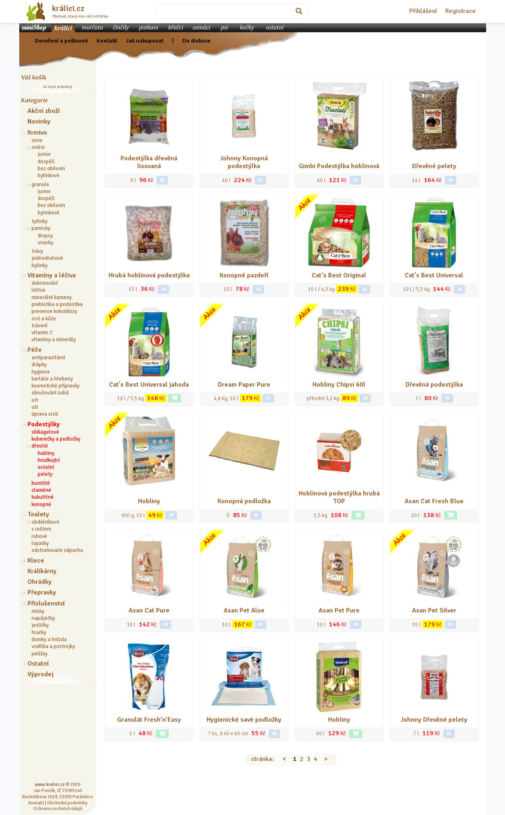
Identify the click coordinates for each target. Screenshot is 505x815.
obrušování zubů (50, 392)
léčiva (38, 290)
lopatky (40, 543)
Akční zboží (43, 111)
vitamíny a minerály (54, 339)
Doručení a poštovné (61, 40)
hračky (39, 632)
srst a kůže (44, 318)
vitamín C (42, 332)
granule (40, 184)
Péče (34, 350)
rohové (39, 536)
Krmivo (37, 132)
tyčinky (40, 221)
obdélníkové (45, 522)
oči (35, 400)
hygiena (41, 372)
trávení (40, 325)
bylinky (40, 265)
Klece (35, 560)
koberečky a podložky (56, 439)
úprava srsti (45, 414)
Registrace (460, 11)
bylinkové (48, 175)
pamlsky (41, 228)
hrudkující (49, 460)
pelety (45, 474)
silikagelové (45, 432)
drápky (39, 364)
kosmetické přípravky (55, 386)
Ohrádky (39, 582)
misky (38, 611)
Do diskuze (196, 40)
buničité (41, 483)
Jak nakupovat (144, 40)
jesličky (40, 625)
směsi (38, 147)
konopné (41, 504)
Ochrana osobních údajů (57, 808)
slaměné (41, 490)
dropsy (45, 235)
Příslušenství (46, 603)
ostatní (46, 467)
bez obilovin (51, 168)
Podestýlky (43, 424)
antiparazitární (48, 357)
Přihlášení (423, 11)
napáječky (43, 618)
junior (44, 154)
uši (35, 407)
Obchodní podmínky (67, 803)
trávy (37, 251)
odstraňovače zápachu (57, 550)
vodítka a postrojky (53, 646)
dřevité (40, 446)
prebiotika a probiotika (57, 304)
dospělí (46, 161)
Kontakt (107, 40)
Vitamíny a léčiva (51, 275)
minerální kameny (52, 297)
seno (37, 140)
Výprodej (40, 674)
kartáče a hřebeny (52, 379)
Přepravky (41, 592)
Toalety (38, 514)
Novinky (38, 121)
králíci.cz (68, 9)
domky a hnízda (49, 639)
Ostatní (38, 664)
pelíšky (40, 654)
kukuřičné (43, 497)
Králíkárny (42, 571)
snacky (45, 242)
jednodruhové (47, 258)
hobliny (46, 453)
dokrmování (45, 283)
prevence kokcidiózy (54, 311)
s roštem (41, 529)
